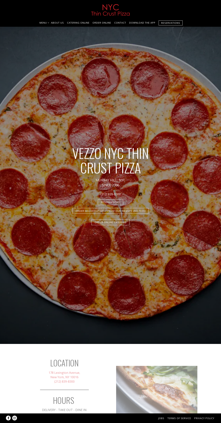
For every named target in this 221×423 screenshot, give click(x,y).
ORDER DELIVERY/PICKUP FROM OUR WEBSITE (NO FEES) (110, 210)
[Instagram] (14, 418)
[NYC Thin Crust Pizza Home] (110, 9)
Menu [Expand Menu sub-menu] (43, 22)
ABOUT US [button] (57, 22)
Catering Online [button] (78, 22)
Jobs (161, 418)
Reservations (110, 202)
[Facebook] (8, 418)
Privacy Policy (204, 418)
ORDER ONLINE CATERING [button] (110, 222)
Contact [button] (120, 22)
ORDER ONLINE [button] (101, 22)
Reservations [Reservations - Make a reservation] (170, 23)
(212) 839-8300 (110, 194)
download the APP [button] (142, 22)
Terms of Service (179, 418)
